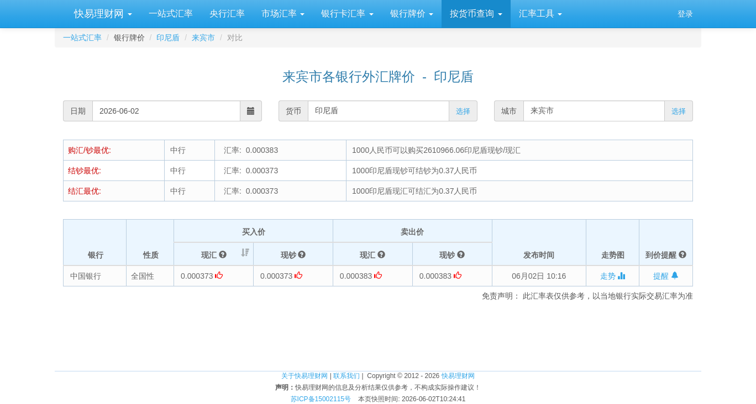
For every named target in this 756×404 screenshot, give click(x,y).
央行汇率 (227, 13)
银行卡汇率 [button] (347, 13)
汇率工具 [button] (540, 13)
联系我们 (346, 376)
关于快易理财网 (304, 376)
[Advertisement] (378, 334)
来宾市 (203, 37)
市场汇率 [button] (283, 13)
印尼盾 (168, 37)
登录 (685, 13)
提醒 (666, 276)
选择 (463, 111)
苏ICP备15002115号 (321, 399)
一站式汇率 (171, 13)
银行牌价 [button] (411, 13)
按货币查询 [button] (476, 13)
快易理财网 (101, 13)
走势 (613, 276)
